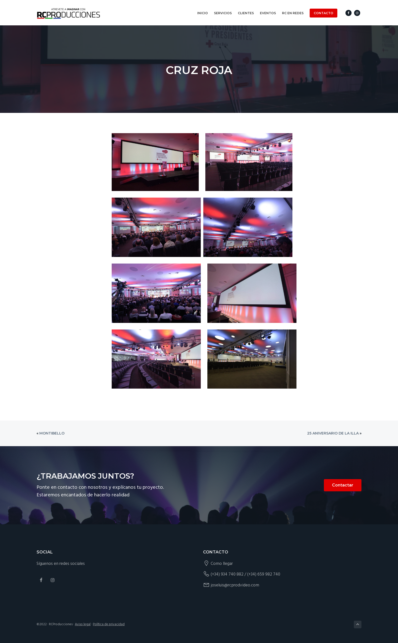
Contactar (342, 485)
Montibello (51, 433)
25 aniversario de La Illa (333, 433)
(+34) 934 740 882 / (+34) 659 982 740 (245, 574)
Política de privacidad (109, 624)
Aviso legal (83, 624)
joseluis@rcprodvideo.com (235, 585)
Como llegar (222, 563)
